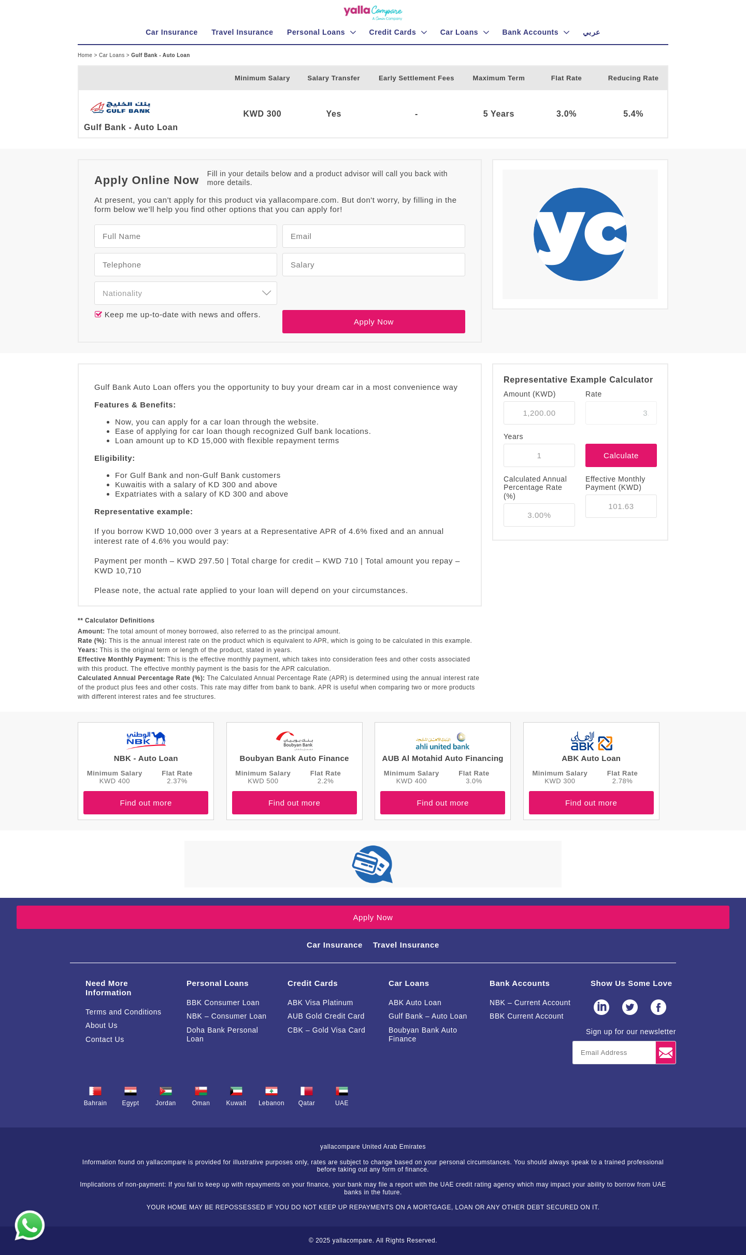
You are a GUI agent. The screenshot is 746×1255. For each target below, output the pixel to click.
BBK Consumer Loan (223, 1002)
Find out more (145, 802)
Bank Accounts (520, 983)
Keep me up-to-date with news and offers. (181, 314)
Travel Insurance (406, 944)
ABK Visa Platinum (320, 1002)
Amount (530, 394)
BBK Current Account (527, 1016)
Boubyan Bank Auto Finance (423, 1034)
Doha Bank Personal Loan (223, 1034)
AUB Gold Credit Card (326, 1016)
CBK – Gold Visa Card (326, 1030)
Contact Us (104, 1039)
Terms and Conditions (123, 1012)
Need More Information (108, 988)
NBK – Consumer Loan (227, 1016)
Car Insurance (335, 944)
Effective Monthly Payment (615, 483)
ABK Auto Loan (415, 1002)
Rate (593, 394)
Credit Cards (313, 983)
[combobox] (185, 293)
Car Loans (112, 55)
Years (513, 436)
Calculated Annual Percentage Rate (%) (535, 488)
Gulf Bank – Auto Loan (428, 1016)
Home (86, 55)
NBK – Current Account (530, 1002)
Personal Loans (218, 983)
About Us (101, 1025)
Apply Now (374, 321)
